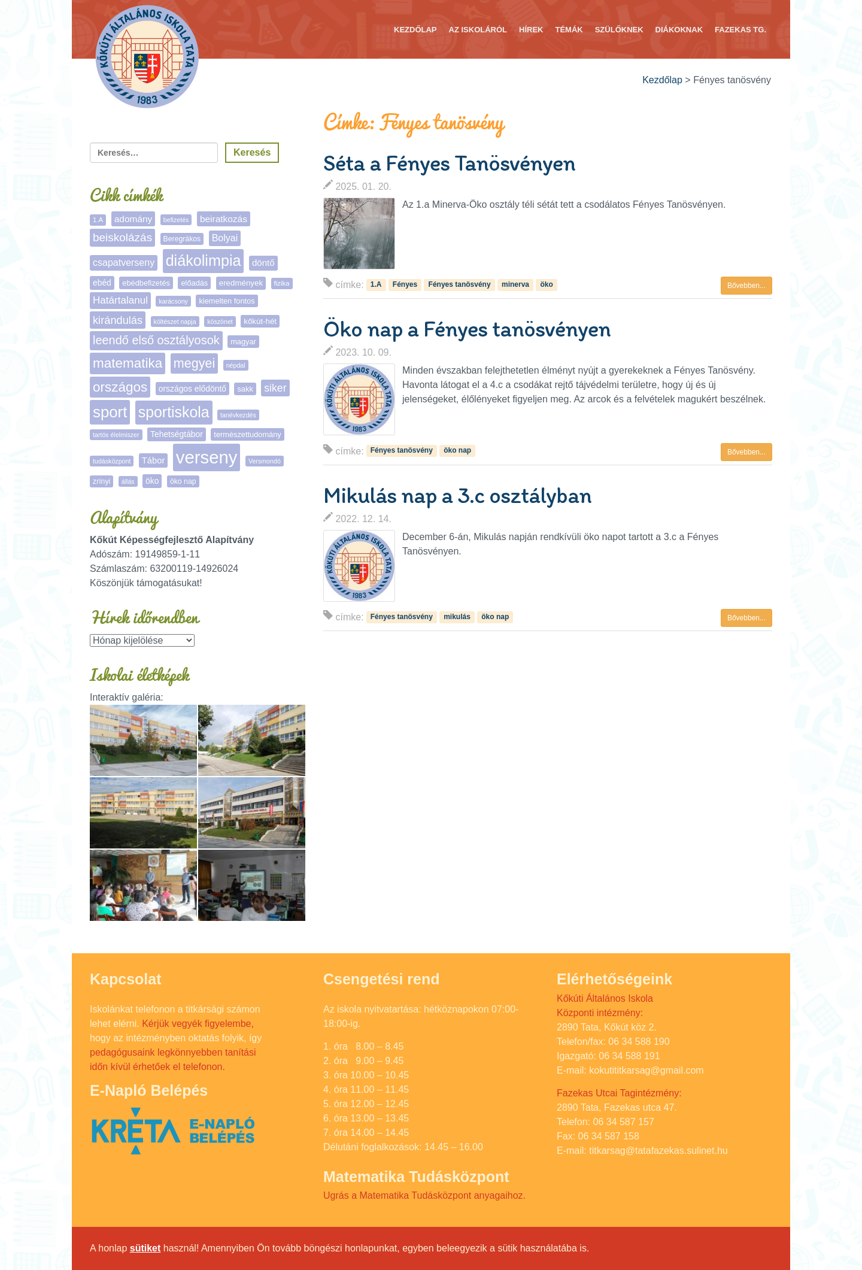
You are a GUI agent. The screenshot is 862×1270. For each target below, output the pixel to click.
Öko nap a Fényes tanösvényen (467, 328)
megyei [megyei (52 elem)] (194, 363)
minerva (515, 284)
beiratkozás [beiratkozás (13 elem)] (223, 219)
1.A (376, 284)
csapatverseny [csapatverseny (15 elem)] (123, 262)
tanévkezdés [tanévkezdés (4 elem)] (238, 415)
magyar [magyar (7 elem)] (243, 341)
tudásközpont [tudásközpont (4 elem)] (111, 461)
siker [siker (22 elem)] (275, 388)
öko (546, 284)
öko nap (457, 451)
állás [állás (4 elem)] (128, 481)
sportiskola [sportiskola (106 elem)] (174, 412)
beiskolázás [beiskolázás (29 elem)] (122, 237)
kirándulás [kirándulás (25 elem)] (117, 320)
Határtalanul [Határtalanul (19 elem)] (120, 300)
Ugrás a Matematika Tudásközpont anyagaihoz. (424, 1195)
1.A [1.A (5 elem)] (98, 219)
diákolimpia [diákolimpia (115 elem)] (203, 260)
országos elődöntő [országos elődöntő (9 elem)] (192, 388)
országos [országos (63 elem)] (120, 387)
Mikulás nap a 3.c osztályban (457, 495)
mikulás (457, 617)
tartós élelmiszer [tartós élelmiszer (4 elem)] (116, 434)
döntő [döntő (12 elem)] (263, 262)
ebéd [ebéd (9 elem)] (102, 282)
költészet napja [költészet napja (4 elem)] (175, 321)
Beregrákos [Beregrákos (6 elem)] (182, 239)
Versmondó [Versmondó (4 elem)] (264, 461)
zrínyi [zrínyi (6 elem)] (101, 481)
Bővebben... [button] (746, 285)
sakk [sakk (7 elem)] (245, 388)
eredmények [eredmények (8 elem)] (241, 282)
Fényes (405, 284)
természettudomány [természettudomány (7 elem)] (247, 434)
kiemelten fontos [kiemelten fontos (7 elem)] (226, 300)
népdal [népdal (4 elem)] (235, 365)
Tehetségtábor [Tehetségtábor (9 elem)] (176, 434)
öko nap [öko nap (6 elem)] (183, 481)
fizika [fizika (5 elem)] (282, 283)
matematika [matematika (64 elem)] (127, 363)
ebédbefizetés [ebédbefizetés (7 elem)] (146, 282)
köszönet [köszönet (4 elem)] (220, 321)
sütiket (145, 1248)
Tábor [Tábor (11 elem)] (153, 460)
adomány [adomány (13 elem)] (133, 219)
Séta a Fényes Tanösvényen (449, 163)
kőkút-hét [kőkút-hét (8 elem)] (260, 321)
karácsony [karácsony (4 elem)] (173, 301)
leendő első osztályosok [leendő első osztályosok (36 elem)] (156, 340)
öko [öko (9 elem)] (152, 481)
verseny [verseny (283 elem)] (207, 457)
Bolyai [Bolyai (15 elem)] (225, 238)
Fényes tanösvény (460, 284)
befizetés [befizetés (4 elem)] (176, 219)
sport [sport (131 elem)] (110, 412)
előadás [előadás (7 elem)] (194, 282)
